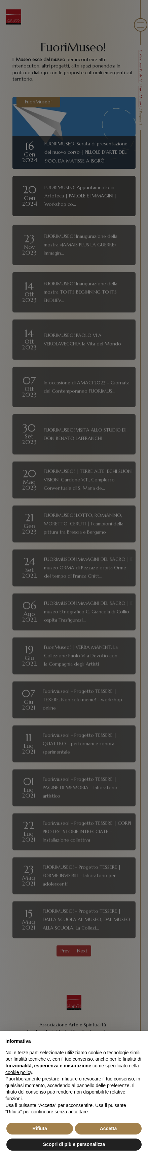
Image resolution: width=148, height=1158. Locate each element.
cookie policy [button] (18, 1072)
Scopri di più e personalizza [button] (74, 1144)
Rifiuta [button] (39, 1128)
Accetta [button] (108, 1128)
